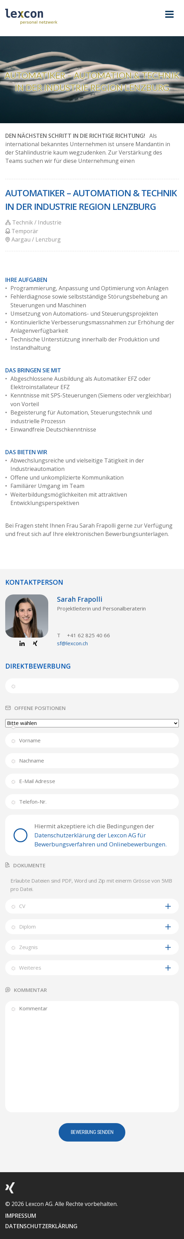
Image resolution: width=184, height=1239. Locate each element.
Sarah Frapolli (79, 599)
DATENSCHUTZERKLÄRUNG (41, 1226)
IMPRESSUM (20, 1216)
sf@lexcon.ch (72, 643)
